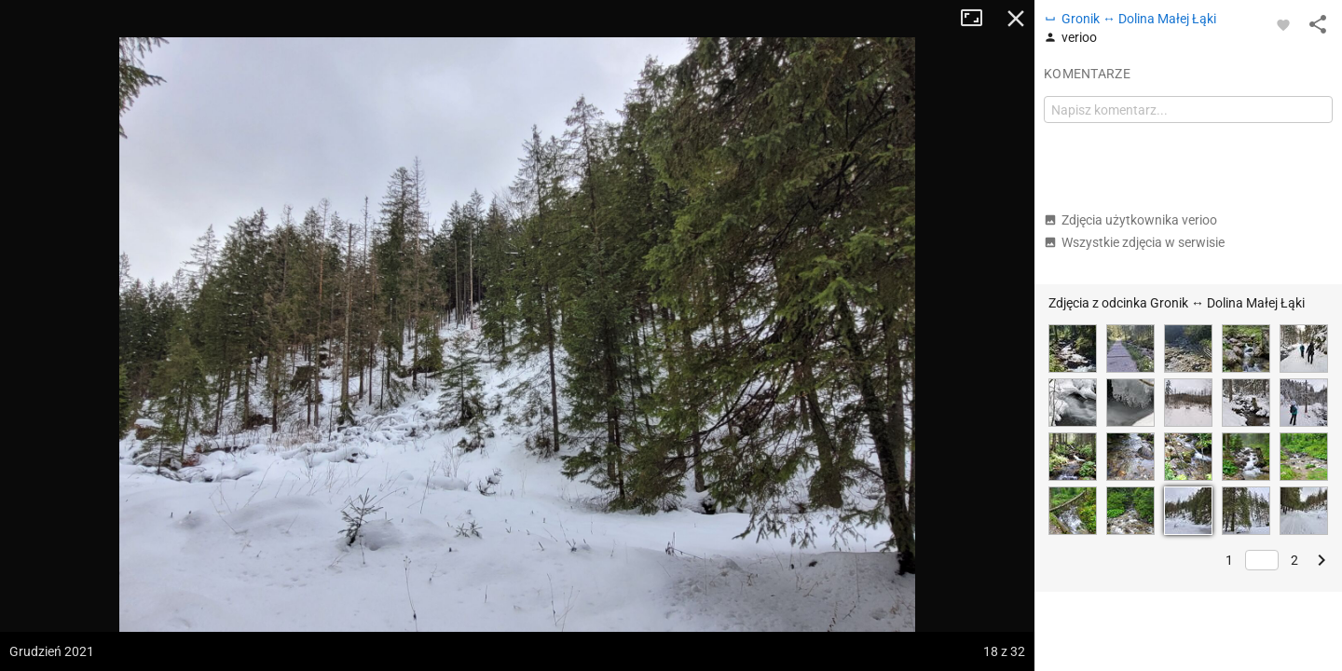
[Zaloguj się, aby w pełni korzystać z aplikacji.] (1283, 24)
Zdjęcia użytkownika (1130, 219)
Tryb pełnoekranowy (978, 18)
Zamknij (1015, 18)
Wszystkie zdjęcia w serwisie (1134, 242)
